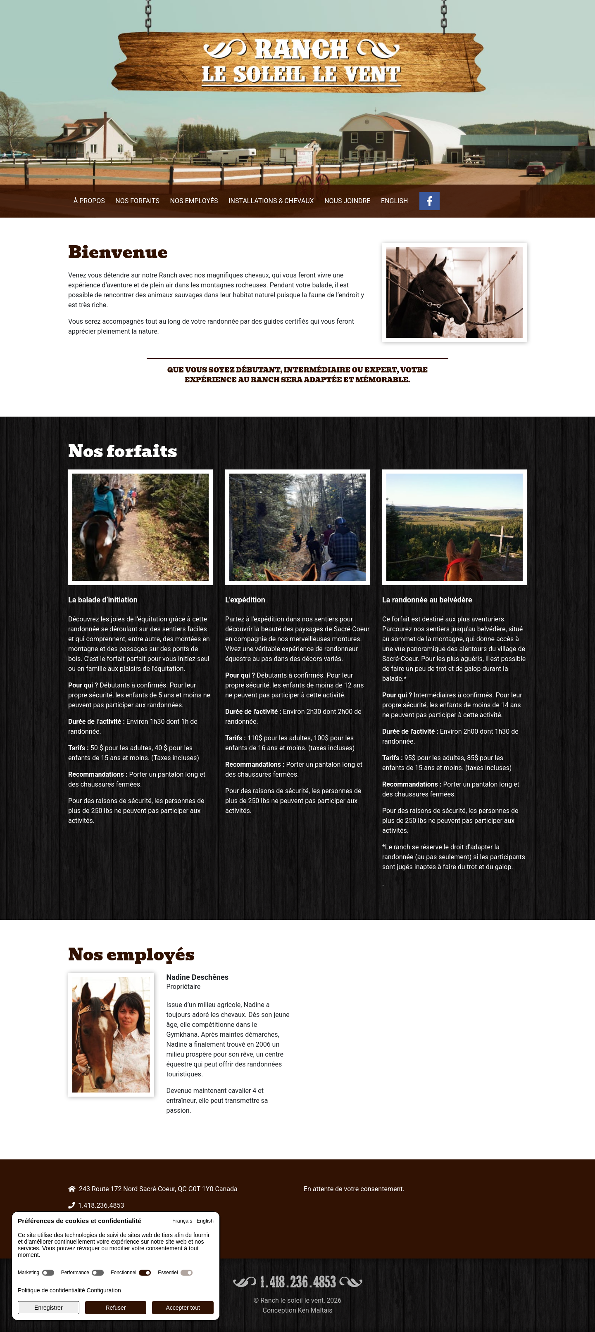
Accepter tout (183, 1307)
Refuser (115, 1307)
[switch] (48, 1273)
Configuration (104, 1290)
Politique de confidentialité (51, 1290)
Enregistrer (48, 1307)
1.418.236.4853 (101, 1205)
